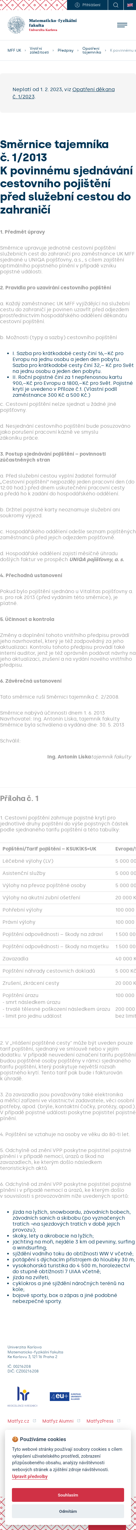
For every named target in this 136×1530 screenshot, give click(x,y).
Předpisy (66, 50)
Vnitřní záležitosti (39, 50)
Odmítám (68, 1511)
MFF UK (14, 50)
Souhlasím (68, 1494)
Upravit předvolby (30, 1476)
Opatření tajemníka (91, 50)
